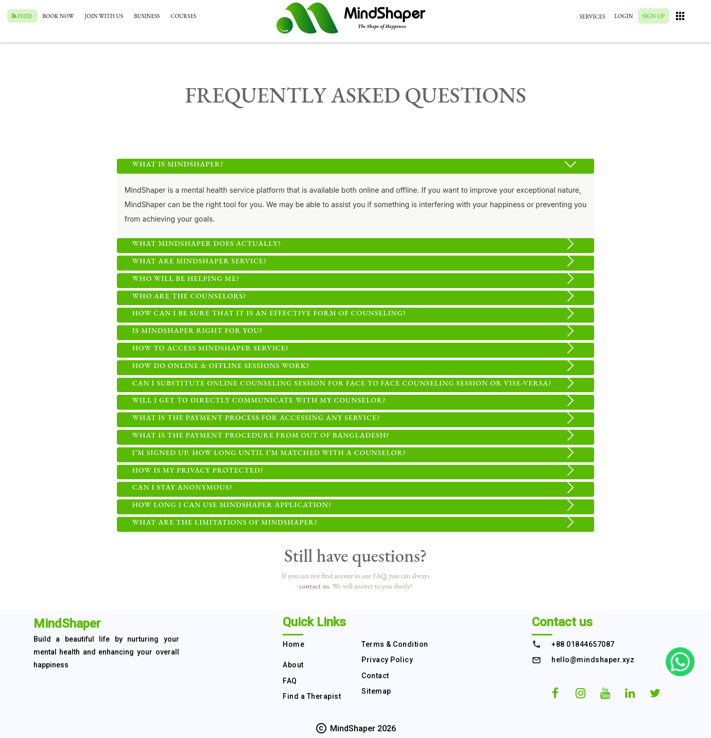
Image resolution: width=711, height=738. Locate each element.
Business (147, 16)
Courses (183, 16)
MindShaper (66, 623)
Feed (22, 16)
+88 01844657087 (583, 644)
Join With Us (104, 16)
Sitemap (376, 691)
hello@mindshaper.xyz (592, 660)
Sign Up (654, 16)
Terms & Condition (394, 644)
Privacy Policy (387, 660)
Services (592, 16)
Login (623, 16)
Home (293, 644)
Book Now (58, 16)
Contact (375, 676)
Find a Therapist (312, 696)
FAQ (290, 681)
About (293, 665)
